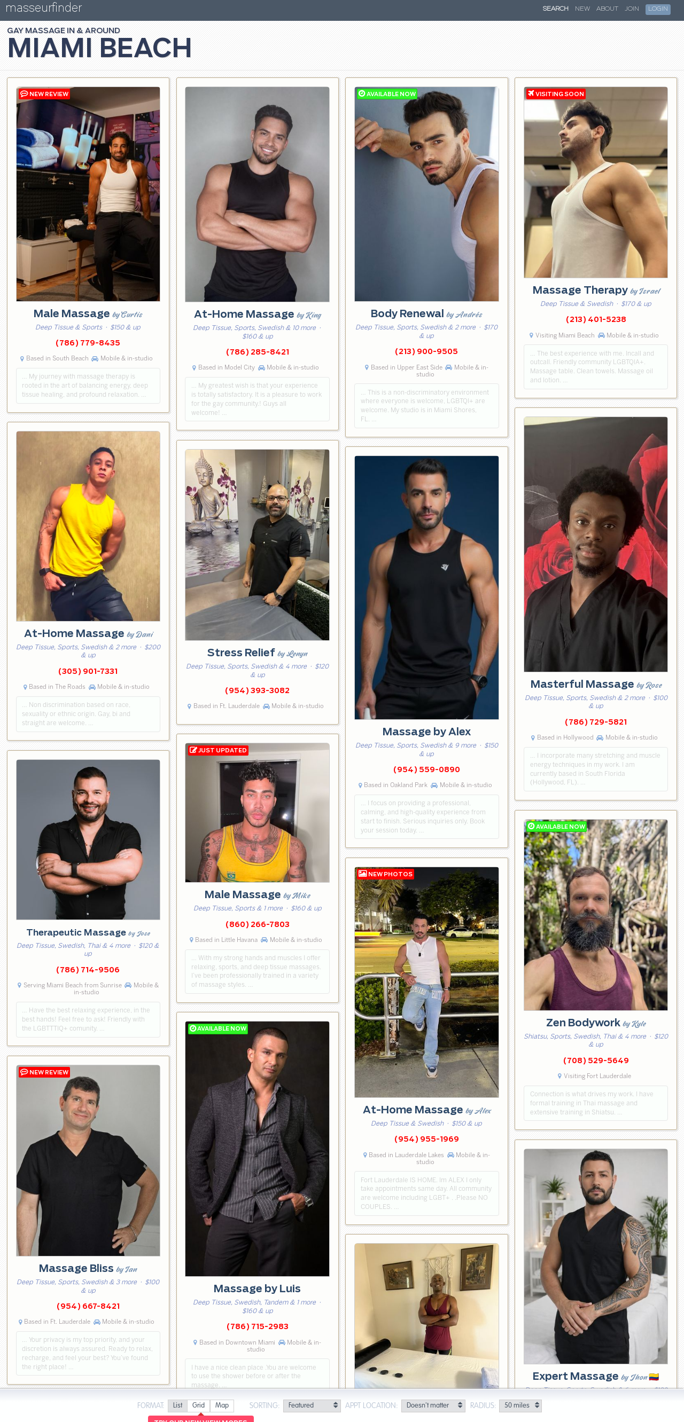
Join (632, 9)
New (582, 9)
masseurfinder (43, 10)
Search (556, 9)
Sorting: (265, 1406)
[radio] (177, 1406)
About (607, 9)
